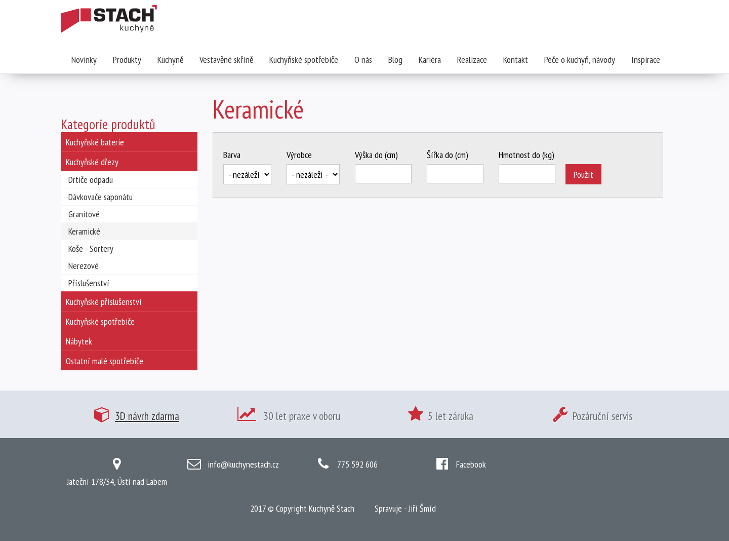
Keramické (84, 231)
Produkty (127, 59)
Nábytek (79, 341)
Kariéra (430, 59)
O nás (363, 59)
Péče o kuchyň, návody (579, 59)
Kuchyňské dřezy (92, 162)
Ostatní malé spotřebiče (104, 361)
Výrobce (299, 155)
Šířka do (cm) (447, 155)
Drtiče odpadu (90, 179)
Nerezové (83, 266)
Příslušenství (88, 283)
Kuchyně (170, 59)
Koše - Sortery (90, 248)
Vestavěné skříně (226, 59)
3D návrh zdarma (147, 416)
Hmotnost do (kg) (526, 155)
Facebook (471, 464)
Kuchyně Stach (331, 508)
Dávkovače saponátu (100, 197)
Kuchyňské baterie (95, 142)
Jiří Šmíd (422, 508)
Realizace (472, 59)
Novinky (84, 59)
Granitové (84, 214)
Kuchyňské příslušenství (104, 301)
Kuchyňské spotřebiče (303, 59)
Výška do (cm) (376, 155)
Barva (231, 155)
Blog (395, 59)
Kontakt (515, 59)
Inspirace (645, 59)
